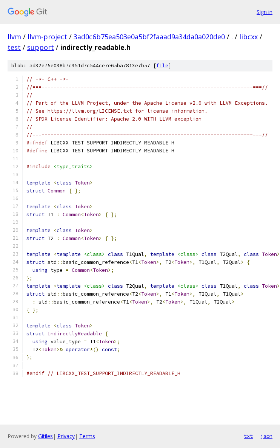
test (14, 47)
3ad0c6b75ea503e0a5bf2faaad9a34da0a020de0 (149, 36)
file (162, 65)
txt (248, 435)
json (266, 435)
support (40, 47)
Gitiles (45, 436)
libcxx (248, 36)
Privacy (66, 436)
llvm (14, 36)
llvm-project (47, 36)
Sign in (264, 12)
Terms (87, 436)
